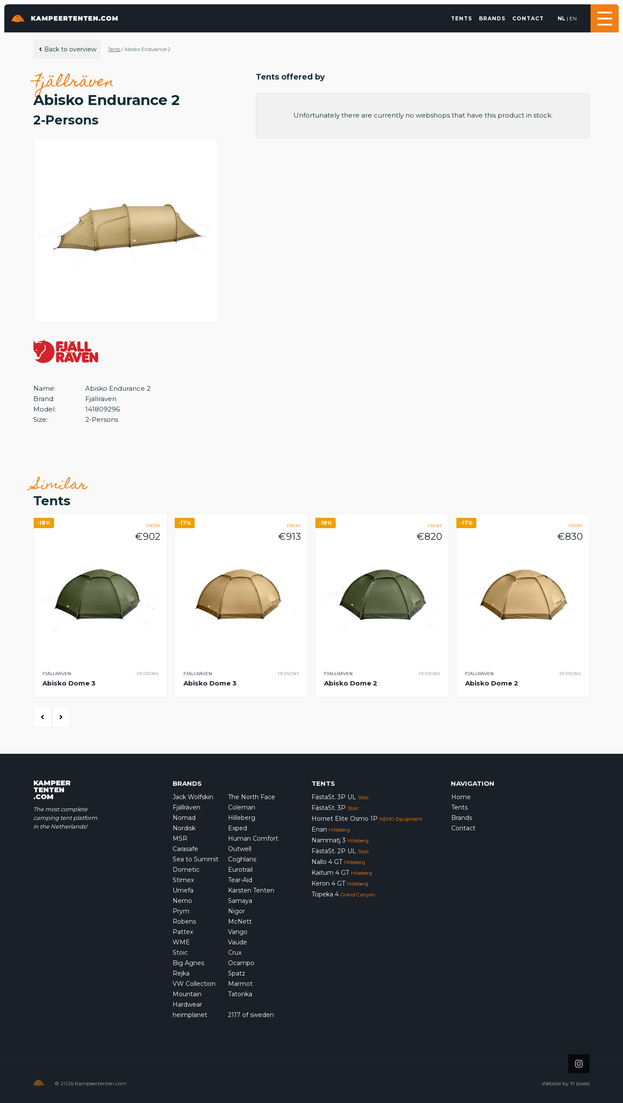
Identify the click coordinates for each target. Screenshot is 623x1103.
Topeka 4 (343, 894)
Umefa (183, 890)
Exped (237, 828)
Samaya (240, 901)
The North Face (251, 797)
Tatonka (240, 994)
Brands (492, 18)
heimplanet (190, 1015)
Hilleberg (241, 818)
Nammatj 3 (340, 840)
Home (461, 797)
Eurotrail (240, 869)
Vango (237, 932)
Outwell (239, 849)
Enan (331, 829)
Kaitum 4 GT (342, 873)
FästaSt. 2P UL (340, 851)
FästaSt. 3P (335, 808)
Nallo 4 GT (338, 862)
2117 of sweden (251, 1015)
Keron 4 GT (340, 883)
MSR (180, 838)
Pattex (183, 932)
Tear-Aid (240, 880)
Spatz (236, 973)
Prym (181, 911)
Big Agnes (188, 963)
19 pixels (580, 1083)
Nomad (184, 818)
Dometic (186, 869)
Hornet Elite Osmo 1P (367, 818)
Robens (184, 921)
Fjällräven (186, 807)
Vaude (237, 942)
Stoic (180, 952)
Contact (528, 18)
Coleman (241, 807)
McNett (240, 921)
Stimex (183, 880)
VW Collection (194, 984)
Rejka (181, 973)
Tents (461, 18)
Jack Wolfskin (193, 797)
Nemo (182, 901)
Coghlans (242, 859)
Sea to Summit (195, 859)
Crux (234, 952)
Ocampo (241, 963)
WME (181, 942)
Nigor (236, 911)
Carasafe (185, 849)
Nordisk (184, 828)
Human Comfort (253, 838)
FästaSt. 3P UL (340, 797)
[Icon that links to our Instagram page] (579, 1063)
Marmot (240, 984)
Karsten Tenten (251, 890)
